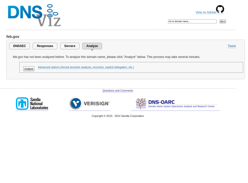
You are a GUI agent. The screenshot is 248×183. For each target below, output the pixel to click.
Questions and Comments (118, 90)
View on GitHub (210, 12)
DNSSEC (19, 46)
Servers (69, 46)
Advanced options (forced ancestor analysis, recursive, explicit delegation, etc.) (86, 67)
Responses (45, 46)
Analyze (92, 46)
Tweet (232, 46)
